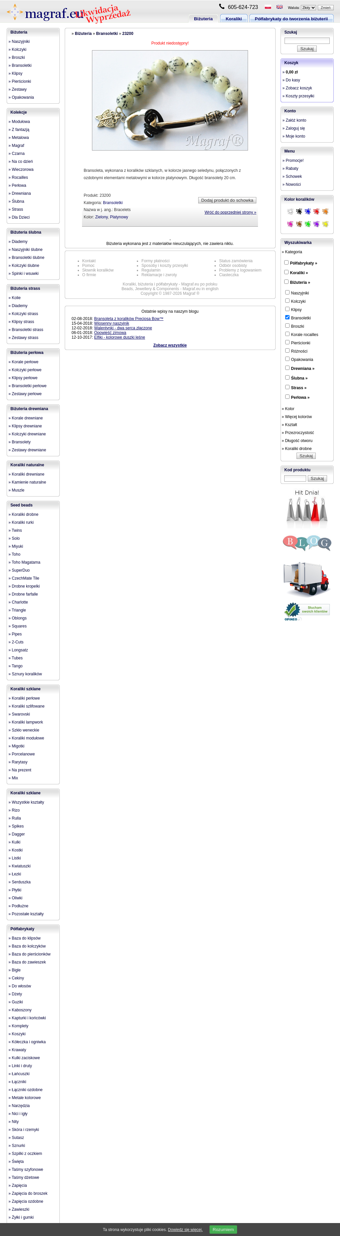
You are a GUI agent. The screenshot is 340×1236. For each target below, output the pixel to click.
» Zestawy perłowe (25, 394)
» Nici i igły (18, 1113)
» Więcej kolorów (297, 416)
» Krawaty (17, 1050)
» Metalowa (19, 137)
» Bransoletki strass (26, 329)
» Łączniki (17, 1081)
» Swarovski (19, 714)
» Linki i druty (20, 1066)
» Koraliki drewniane (26, 474)
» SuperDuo (19, 570)
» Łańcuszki (19, 1073)
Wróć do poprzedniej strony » (230, 212)
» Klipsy (16, 73)
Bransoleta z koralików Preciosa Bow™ (129, 318)
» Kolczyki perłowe (25, 370)
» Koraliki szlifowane (27, 706)
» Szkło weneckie (24, 730)
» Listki (15, 858)
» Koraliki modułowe (26, 738)
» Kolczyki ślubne (24, 265)
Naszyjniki (297, 292)
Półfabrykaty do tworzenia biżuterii (291, 18)
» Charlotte (18, 602)
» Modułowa (19, 121)
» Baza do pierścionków (30, 954)
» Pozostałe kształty (26, 914)
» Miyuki (16, 546)
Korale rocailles (301, 334)
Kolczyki (295, 301)
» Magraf (16, 145)
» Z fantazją (19, 129)
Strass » (299, 388)
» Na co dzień (21, 161)
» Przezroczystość (298, 432)
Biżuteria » (300, 282)
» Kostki (16, 850)
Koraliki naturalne (27, 465)
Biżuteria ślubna (26, 232)
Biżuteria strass (25, 288)
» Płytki (15, 890)
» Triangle (17, 610)
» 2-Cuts (16, 642)
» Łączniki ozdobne (26, 1089)
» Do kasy (291, 80)
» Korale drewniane (26, 418)
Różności (296, 351)
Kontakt (89, 261)
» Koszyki (17, 1034)
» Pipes (15, 634)
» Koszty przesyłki (298, 96)
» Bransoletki (20, 65)
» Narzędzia (19, 1105)
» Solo (14, 538)
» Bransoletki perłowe (28, 386)
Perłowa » (300, 397)
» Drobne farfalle (23, 594)
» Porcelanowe (22, 754)
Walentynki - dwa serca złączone (123, 328)
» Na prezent (20, 770)
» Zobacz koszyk (297, 88)
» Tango (16, 666)
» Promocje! (293, 160)
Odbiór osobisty (233, 265)
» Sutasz (16, 1137)
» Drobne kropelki (24, 586)
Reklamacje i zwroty (159, 275)
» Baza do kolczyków (27, 946)
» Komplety (19, 1026)
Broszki (294, 326)
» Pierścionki (20, 81)
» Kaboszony (20, 1010)
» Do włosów (20, 986)
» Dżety (15, 994)
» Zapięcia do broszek (28, 1193)
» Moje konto (294, 136)
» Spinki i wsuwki (24, 273)
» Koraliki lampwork (26, 722)
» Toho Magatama (25, 562)
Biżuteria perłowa (27, 352)
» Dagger (17, 834)
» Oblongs (18, 618)
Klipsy (293, 309)
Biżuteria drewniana (29, 408)
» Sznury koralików (25, 674)
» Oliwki (16, 898)
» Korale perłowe (24, 362)
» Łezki (15, 874)
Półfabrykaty (23, 929)
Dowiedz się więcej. (185, 1229)
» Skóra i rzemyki (24, 1129)
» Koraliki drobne (24, 514)
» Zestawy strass (24, 337)
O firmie (89, 275)
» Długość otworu (297, 440)
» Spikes (16, 826)
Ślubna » (299, 378)
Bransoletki (107, 33)
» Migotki (17, 746)
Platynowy (119, 217)
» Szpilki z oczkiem (25, 1153)
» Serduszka (20, 882)
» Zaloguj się (294, 128)
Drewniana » (303, 368)
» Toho (15, 554)
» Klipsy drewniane (25, 426)
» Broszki (17, 57)
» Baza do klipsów (25, 938)
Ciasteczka (229, 275)
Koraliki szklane (26, 689)
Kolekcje (19, 112)
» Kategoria (292, 252)
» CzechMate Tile (24, 578)
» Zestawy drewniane (27, 450)
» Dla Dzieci (19, 217)
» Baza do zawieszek (27, 962)
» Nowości (292, 184)
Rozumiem (223, 1229)
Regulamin (150, 270)
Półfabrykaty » (303, 263)
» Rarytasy (18, 762)
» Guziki (16, 1002)
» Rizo (14, 810)
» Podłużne (19, 906)
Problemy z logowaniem (240, 270)
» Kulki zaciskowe (24, 1058)
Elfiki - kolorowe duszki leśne (119, 337)
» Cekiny (16, 978)
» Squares (18, 626)
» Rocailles (18, 177)
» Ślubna (16, 201)
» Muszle (17, 490)
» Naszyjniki (19, 41)
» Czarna (17, 153)
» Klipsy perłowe (23, 378)
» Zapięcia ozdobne (26, 1201)
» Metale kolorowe (25, 1097)
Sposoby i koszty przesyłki (164, 265)
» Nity (14, 1121)
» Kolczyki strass (23, 313)
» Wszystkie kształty (26, 802)
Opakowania (299, 359)
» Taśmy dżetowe (24, 1177)
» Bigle (15, 970)
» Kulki (15, 842)
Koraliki (234, 18)
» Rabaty (290, 168)
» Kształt (289, 424)
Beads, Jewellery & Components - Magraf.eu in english (170, 288)
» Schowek (292, 176)
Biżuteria (203, 18)
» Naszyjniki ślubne (26, 249)
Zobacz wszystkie (170, 345)
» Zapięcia (18, 1185)
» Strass (16, 209)
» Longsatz (18, 650)
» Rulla (15, 818)
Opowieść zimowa (110, 332)
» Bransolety (20, 442)
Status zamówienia (236, 261)
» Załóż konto (294, 120)
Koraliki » (299, 273)
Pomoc (88, 265)
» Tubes (16, 658)
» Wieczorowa (21, 169)
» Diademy (18, 241)
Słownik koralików (98, 270)
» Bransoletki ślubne (26, 257)
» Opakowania (21, 97)
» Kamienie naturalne (27, 482)
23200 (127, 33)
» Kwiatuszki (20, 866)
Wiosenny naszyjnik (111, 323)
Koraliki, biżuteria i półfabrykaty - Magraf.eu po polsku (170, 284)
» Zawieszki (19, 1209)
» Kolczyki (18, 49)
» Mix (13, 778)
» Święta (16, 1161)
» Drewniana (20, 193)
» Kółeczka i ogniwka (27, 1042)
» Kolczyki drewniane (27, 434)
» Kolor (288, 408)
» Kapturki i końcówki (27, 1018)
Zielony (101, 217)
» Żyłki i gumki (21, 1217)
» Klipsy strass (21, 321)
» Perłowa (17, 185)
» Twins (15, 530)
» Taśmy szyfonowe (26, 1169)
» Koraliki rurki (21, 522)
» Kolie (15, 297)
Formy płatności (155, 261)
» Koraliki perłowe (24, 698)
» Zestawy (18, 89)
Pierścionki (297, 342)
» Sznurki (17, 1145)
